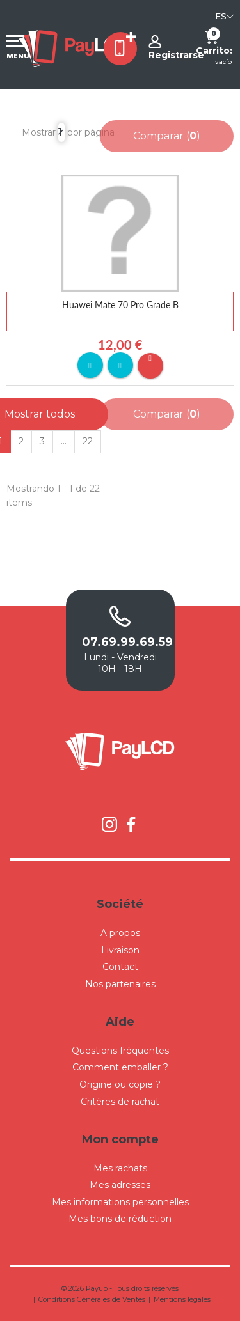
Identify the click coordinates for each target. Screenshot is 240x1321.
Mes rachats (120, 1168)
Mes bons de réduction (120, 1218)
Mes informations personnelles (120, 1202)
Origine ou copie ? (120, 1084)
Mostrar (39, 132)
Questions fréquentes (120, 1050)
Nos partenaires (120, 984)
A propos (120, 933)
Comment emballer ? (120, 1067)
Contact (120, 967)
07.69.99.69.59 (120, 642)
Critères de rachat (120, 1101)
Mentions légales (182, 1299)
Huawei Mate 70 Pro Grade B (120, 304)
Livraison (120, 950)
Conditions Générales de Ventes (91, 1299)
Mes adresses (120, 1185)
